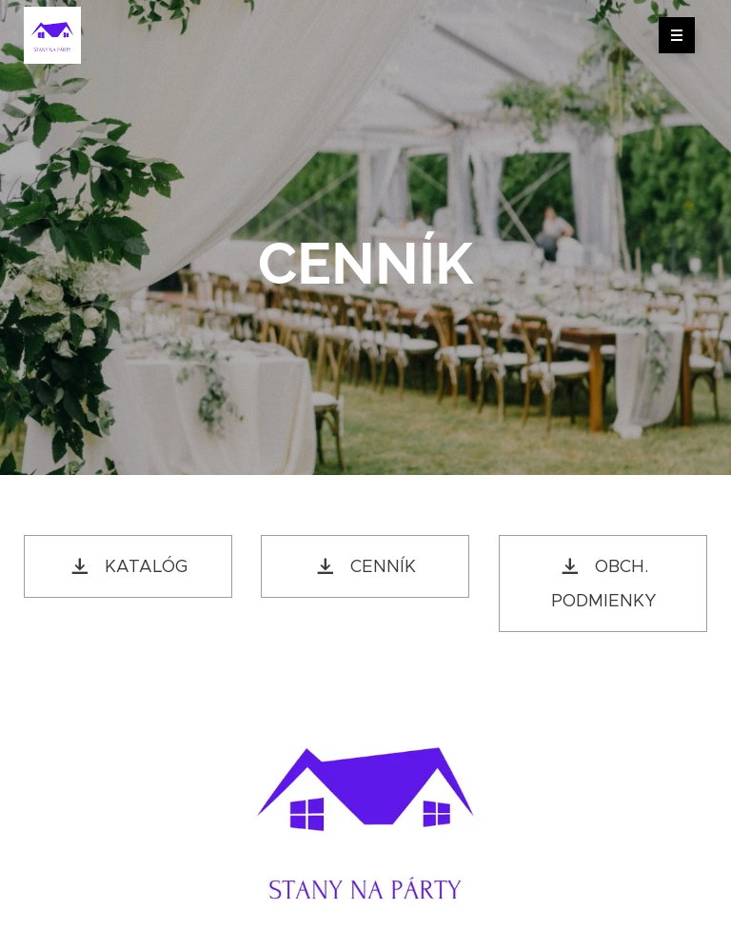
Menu (670, 35)
